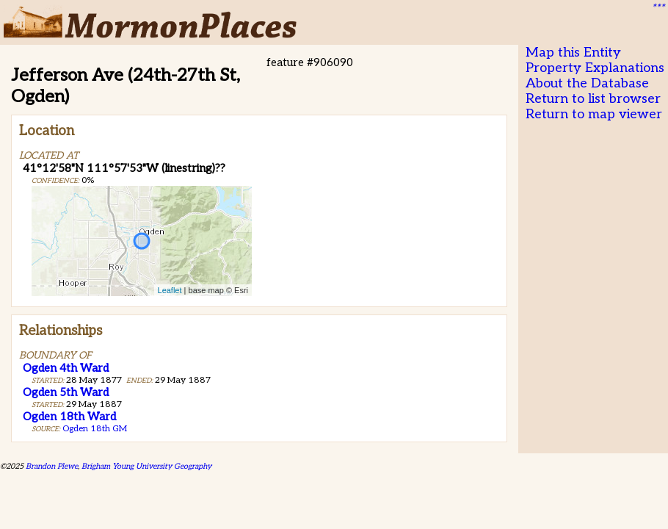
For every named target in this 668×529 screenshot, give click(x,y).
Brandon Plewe (52, 466)
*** (657, 8)
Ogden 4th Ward (66, 368)
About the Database (587, 83)
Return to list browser (593, 99)
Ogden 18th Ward (69, 416)
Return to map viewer (594, 114)
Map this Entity (573, 52)
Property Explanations (595, 68)
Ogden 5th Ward (66, 392)
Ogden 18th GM (94, 428)
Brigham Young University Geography (146, 466)
